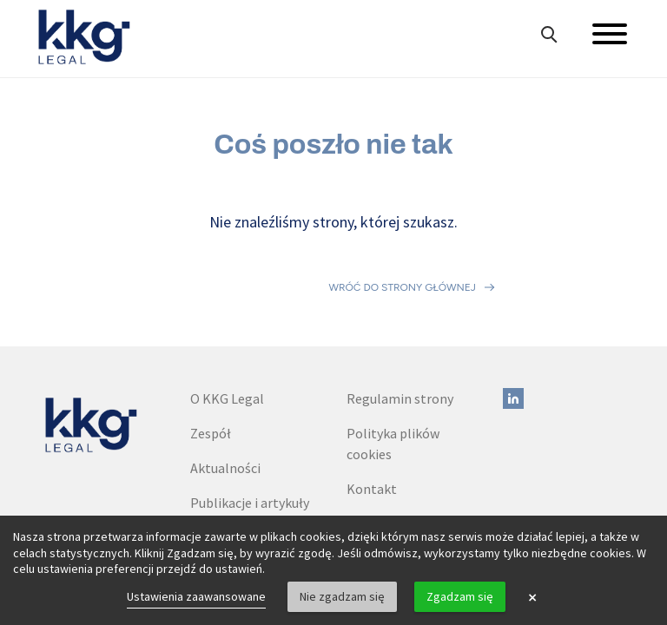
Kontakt (372, 416)
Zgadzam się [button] (459, 596)
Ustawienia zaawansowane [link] (196, 596)
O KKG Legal (227, 326)
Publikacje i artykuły (249, 430)
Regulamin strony (400, 326)
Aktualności (225, 396)
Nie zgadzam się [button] (342, 596)
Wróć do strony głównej (402, 252)
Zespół (210, 361)
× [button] (532, 597)
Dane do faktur (390, 451)
